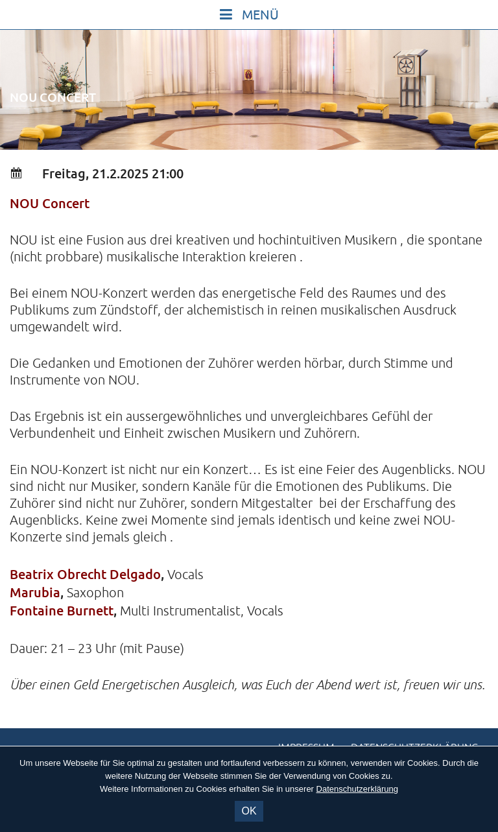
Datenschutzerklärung (357, 789)
